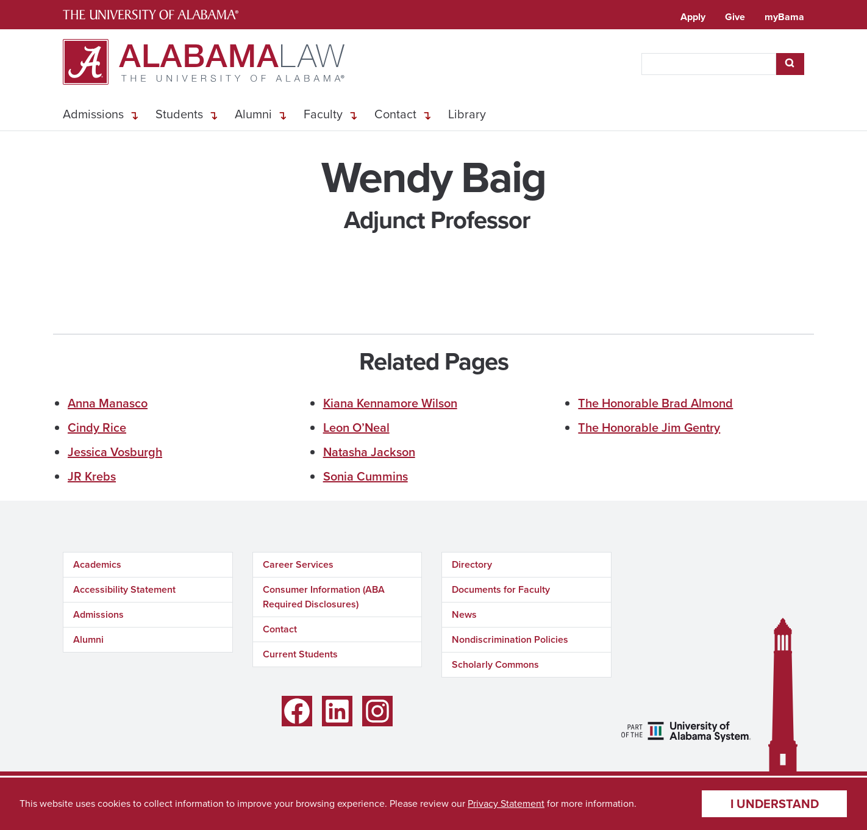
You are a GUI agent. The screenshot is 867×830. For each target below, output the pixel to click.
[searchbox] (708, 64)
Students (179, 114)
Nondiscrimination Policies (510, 639)
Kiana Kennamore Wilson (390, 403)
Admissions (93, 114)
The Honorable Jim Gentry (649, 427)
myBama (784, 17)
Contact (395, 114)
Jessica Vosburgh (115, 452)
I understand (774, 804)
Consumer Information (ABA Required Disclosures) (324, 596)
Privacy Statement (506, 803)
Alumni (253, 114)
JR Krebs (92, 476)
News (464, 614)
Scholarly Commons (495, 664)
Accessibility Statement (124, 589)
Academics (97, 564)
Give (735, 17)
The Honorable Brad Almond (655, 403)
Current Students (300, 654)
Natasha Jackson (369, 452)
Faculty (323, 114)
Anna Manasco (108, 403)
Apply (692, 17)
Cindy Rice (97, 427)
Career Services (298, 564)
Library (467, 114)
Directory (472, 564)
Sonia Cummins (365, 476)
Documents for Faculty (501, 589)
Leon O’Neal (356, 427)
